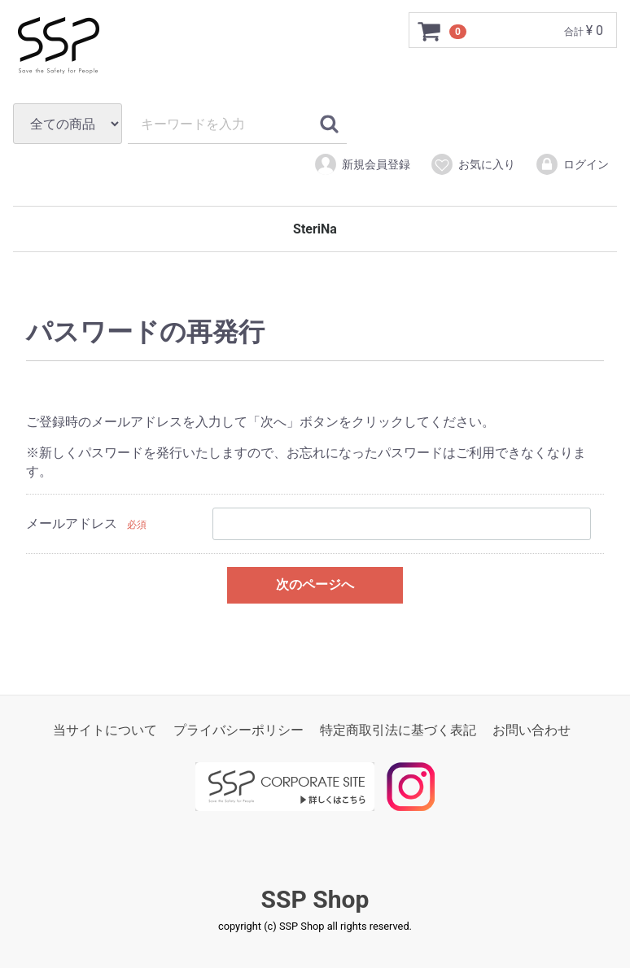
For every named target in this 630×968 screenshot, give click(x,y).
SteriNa (315, 229)
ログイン (572, 164)
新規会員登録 (361, 164)
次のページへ (315, 584)
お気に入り (472, 164)
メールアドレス (71, 524)
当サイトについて (105, 730)
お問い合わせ (531, 730)
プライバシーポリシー (238, 730)
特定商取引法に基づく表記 (398, 730)
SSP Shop (315, 900)
